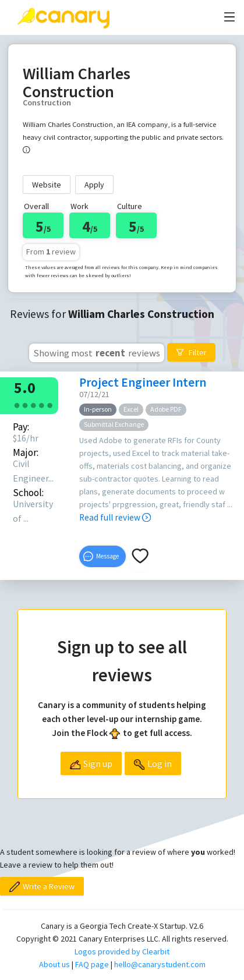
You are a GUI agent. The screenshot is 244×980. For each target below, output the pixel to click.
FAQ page (92, 964)
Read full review (115, 517)
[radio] (16, 404)
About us (54, 964)
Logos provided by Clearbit (122, 951)
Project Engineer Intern (142, 382)
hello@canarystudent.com (160, 964)
